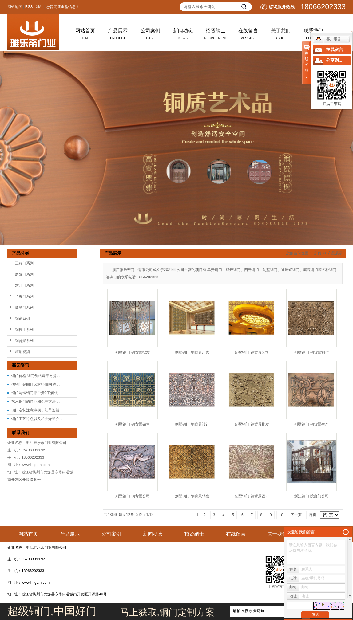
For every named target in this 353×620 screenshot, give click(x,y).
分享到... (334, 60)
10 (281, 515)
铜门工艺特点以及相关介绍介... (36, 419)
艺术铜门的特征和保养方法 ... (35, 401)
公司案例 (150, 35)
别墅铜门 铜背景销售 (132, 424)
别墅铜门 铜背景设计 (192, 424)
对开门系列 (24, 285)
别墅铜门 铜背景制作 (311, 352)
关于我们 (280, 35)
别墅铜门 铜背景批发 (132, 352)
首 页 (317, 253)
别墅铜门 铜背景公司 (252, 352)
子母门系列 (24, 296)
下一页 (296, 515)
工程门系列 (24, 263)
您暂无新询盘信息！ (62, 7)
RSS (29, 7)
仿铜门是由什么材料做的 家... (35, 384)
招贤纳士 (215, 35)
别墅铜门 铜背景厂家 (192, 352)
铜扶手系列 (24, 330)
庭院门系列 (24, 274)
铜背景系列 (24, 341)
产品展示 (117, 35)
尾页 (312, 515)
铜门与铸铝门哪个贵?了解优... (36, 393)
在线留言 (248, 35)
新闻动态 (183, 35)
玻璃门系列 (24, 307)
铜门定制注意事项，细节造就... (36, 410)
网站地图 (14, 7)
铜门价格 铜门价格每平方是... (35, 376)
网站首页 (85, 35)
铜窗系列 (22, 318)
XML (39, 7)
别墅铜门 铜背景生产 (311, 424)
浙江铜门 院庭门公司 (311, 496)
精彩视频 (22, 352)
